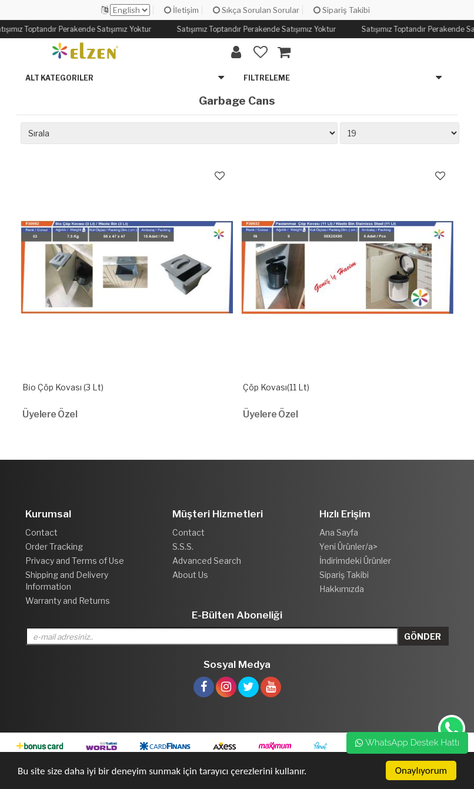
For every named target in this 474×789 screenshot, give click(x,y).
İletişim (181, 10)
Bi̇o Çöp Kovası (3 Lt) (63, 387)
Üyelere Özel (49, 414)
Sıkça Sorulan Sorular (256, 10)
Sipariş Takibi (341, 10)
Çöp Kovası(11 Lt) (276, 387)
